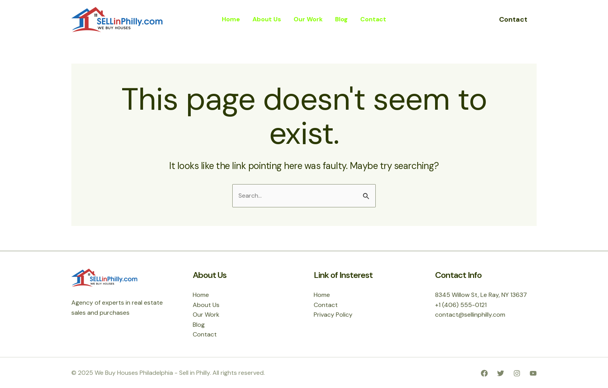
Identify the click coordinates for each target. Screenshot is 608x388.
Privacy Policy (333, 314)
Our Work (206, 314)
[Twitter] (500, 373)
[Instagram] (516, 373)
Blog (199, 325)
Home (201, 295)
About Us (206, 305)
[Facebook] (484, 373)
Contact (205, 334)
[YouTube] (533, 373)
